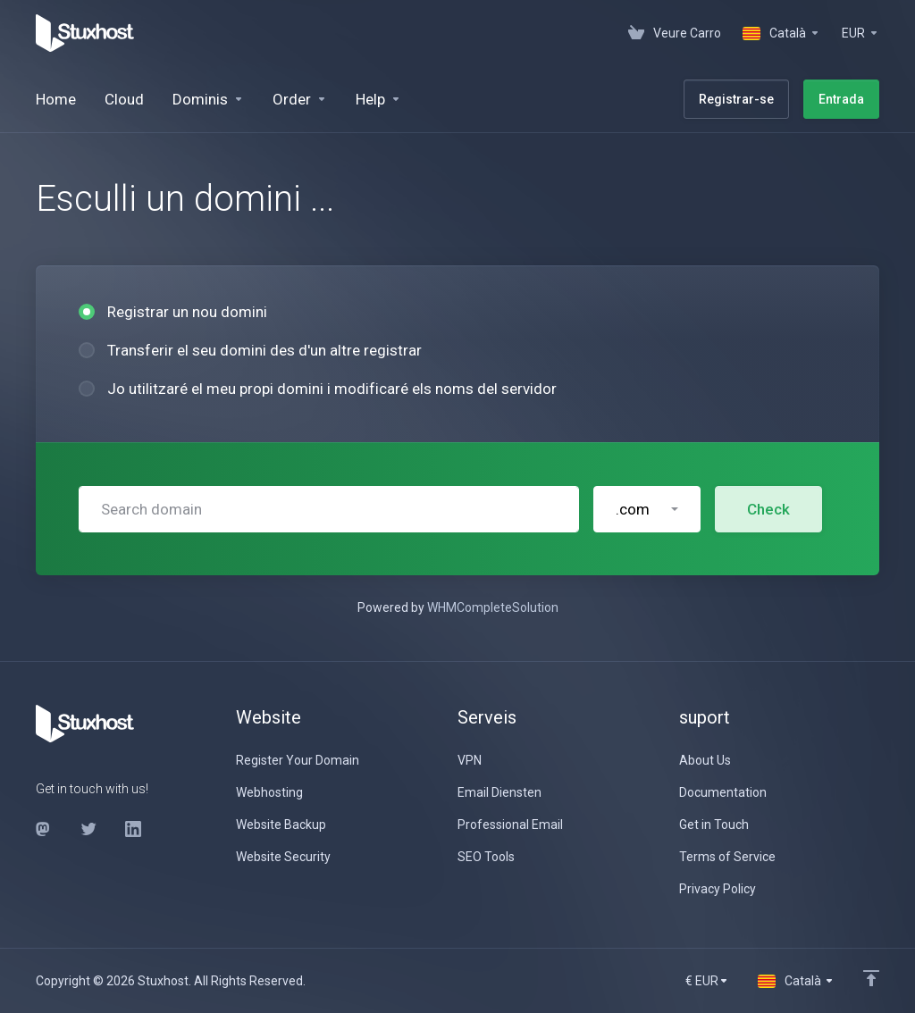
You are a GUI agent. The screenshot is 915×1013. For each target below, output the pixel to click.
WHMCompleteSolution (492, 607)
